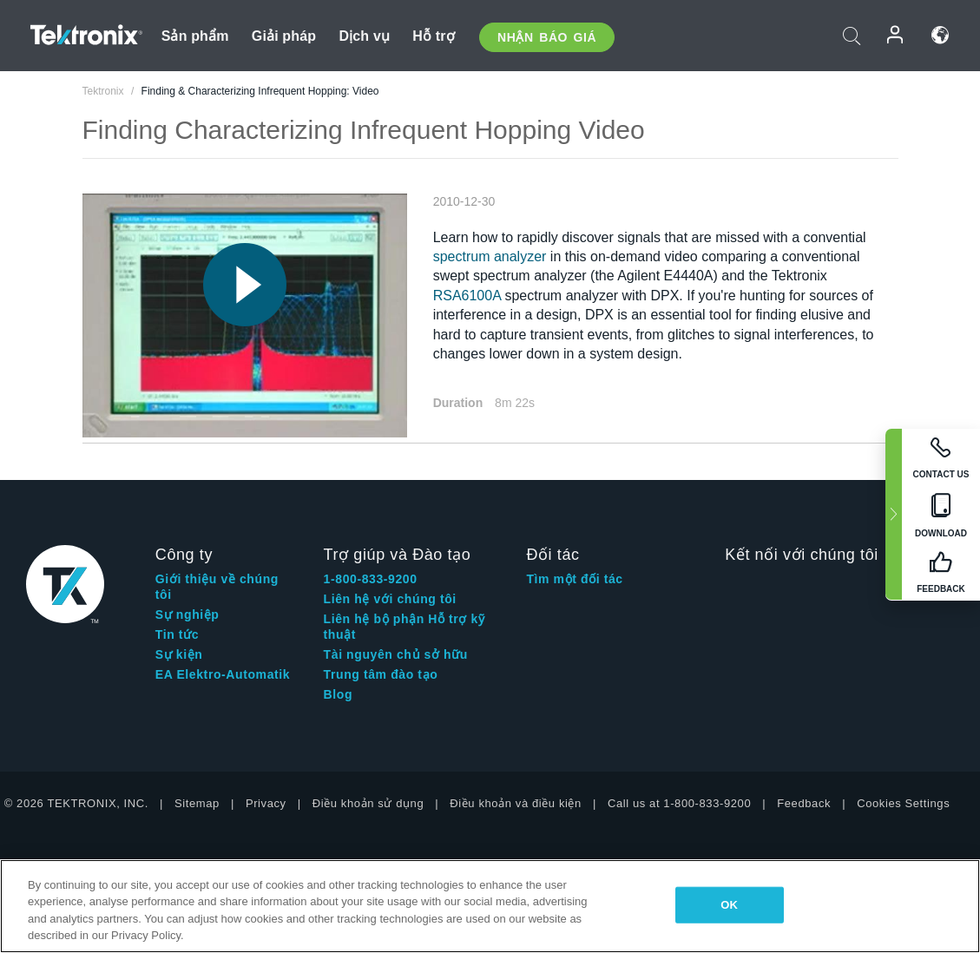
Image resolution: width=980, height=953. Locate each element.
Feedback (804, 803)
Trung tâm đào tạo (381, 674)
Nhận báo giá (546, 37)
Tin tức (177, 634)
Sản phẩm (195, 36)
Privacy (266, 803)
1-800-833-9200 (371, 579)
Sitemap (197, 803)
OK (729, 904)
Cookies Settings (903, 803)
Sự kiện (179, 654)
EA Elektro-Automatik (222, 674)
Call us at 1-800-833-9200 (679, 803)
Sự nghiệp (187, 614)
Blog (338, 694)
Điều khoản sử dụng (368, 803)
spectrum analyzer (490, 256)
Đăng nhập (895, 35)
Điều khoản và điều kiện (516, 803)
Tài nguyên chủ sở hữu (396, 654)
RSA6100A (467, 295)
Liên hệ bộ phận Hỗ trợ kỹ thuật (404, 626)
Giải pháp (284, 36)
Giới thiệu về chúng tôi (217, 586)
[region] (490, 906)
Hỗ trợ (433, 36)
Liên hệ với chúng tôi (390, 599)
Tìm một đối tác (574, 579)
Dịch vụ (364, 36)
